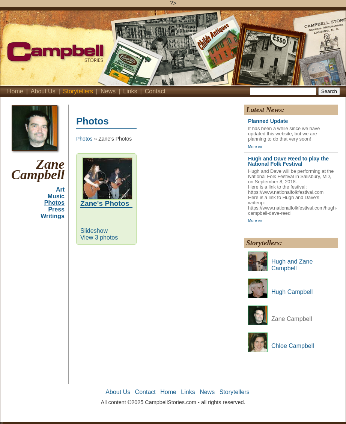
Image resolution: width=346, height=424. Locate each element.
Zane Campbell (38, 170)
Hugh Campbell (292, 292)
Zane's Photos (104, 203)
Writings (53, 216)
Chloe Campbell (292, 346)
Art (60, 189)
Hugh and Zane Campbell (292, 264)
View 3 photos (99, 237)
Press (56, 209)
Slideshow (94, 231)
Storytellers (78, 91)
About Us (43, 91)
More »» (255, 147)
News (108, 91)
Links (130, 91)
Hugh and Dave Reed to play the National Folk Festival (288, 161)
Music (56, 196)
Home (15, 91)
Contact (155, 91)
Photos (54, 202)
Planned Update (268, 121)
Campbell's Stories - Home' (94, 47)
